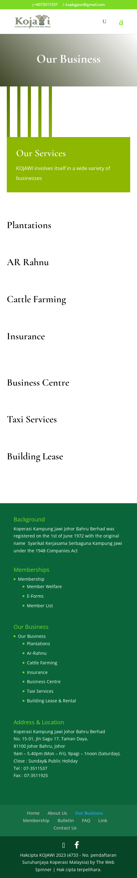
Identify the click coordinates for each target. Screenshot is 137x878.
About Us (57, 813)
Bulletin (66, 820)
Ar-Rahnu (37, 653)
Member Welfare (44, 586)
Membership (31, 579)
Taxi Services (40, 691)
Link (102, 820)
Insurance (37, 672)
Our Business (32, 636)
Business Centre (44, 681)
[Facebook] (77, 845)
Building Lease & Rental (51, 701)
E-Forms (35, 596)
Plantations (38, 643)
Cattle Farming (42, 663)
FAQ (86, 820)
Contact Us (65, 828)
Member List (40, 605)
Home (33, 813)
